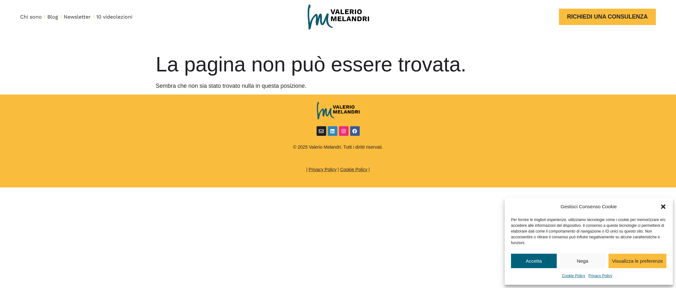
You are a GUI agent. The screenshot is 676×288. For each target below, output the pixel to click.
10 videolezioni (114, 17)
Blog (52, 17)
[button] (663, 206)
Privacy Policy (600, 276)
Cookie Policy (573, 276)
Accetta (534, 261)
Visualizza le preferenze (637, 261)
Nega (582, 261)
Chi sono (31, 17)
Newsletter (77, 17)
